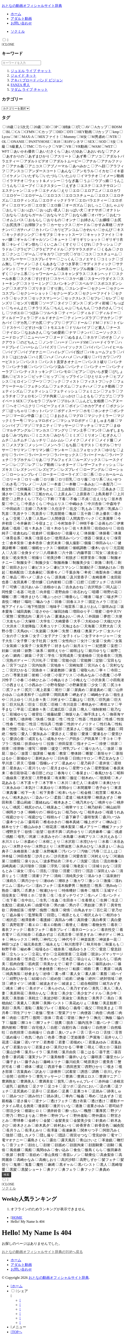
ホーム (16, 14)
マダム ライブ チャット (29, 89)
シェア (22, 1291)
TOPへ (16, 1332)
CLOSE (8, 44)
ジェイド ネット (23, 75)
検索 (6, 1174)
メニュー (18, 1327)
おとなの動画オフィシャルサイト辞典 (32, 6)
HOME (17, 1217)
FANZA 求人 (20, 85)
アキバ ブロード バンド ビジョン (37, 80)
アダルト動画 (21, 18)
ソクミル (18, 31)
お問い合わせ (21, 23)
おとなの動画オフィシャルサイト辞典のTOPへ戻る (42, 1252)
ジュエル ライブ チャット (31, 71)
